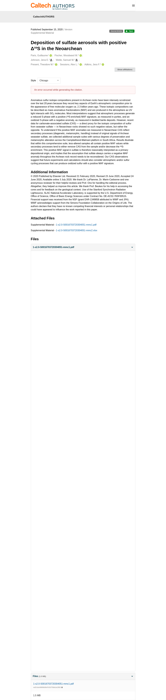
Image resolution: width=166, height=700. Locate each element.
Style (33, 80)
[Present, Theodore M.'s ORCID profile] (55, 64)
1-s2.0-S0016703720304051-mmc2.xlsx (76, 230)
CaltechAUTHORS (44, 16)
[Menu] (133, 5)
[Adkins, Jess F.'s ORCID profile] (102, 64)
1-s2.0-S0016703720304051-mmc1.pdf (76, 224)
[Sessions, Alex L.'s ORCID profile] (80, 64)
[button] (83, 247)
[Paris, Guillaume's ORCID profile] (50, 55)
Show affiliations (124, 69)
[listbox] (49, 80)
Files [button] (83, 676)
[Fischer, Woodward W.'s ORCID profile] (80, 55)
